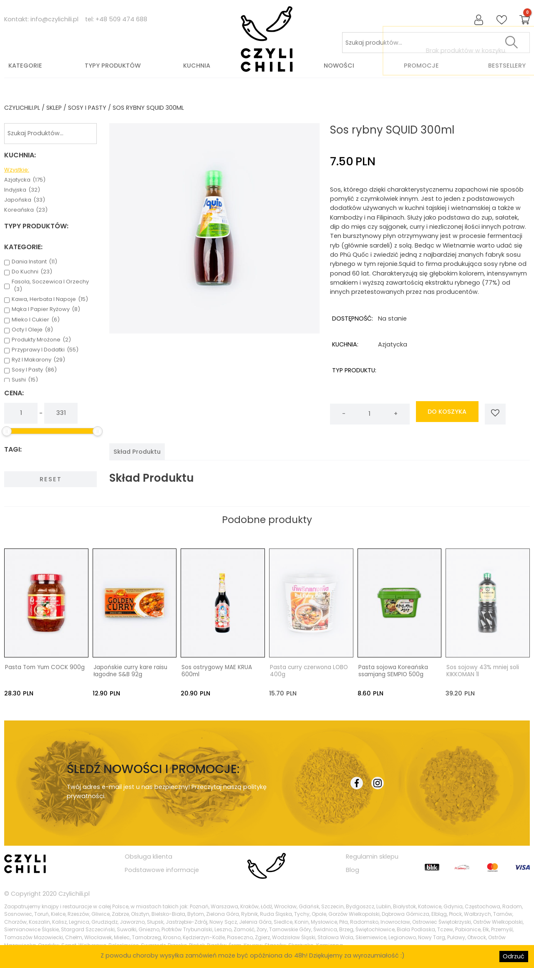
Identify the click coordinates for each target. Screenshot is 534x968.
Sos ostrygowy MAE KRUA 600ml (216, 670)
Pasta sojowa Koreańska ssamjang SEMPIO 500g (393, 670)
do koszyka (447, 413)
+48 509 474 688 (121, 19)
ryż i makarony (38, 360)
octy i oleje (32, 330)
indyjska (22, 190)
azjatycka (24, 180)
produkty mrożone (41, 340)
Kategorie (25, 65)
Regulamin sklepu (372, 856)
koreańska (26, 210)
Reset (51, 479)
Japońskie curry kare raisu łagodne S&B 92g (130, 670)
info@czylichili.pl (54, 19)
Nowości (339, 65)
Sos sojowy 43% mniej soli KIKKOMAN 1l (482, 670)
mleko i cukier (36, 320)
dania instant (34, 261)
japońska (24, 200)
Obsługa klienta (148, 856)
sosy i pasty (87, 108)
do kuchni (32, 271)
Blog (352, 869)
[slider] (7, 431)
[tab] (137, 451)
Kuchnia (196, 65)
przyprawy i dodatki (45, 350)
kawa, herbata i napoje (50, 299)
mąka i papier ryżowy (46, 309)
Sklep (54, 108)
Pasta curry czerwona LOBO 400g (309, 670)
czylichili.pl (22, 108)
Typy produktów (113, 65)
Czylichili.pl (74, 894)
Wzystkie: (16, 170)
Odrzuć (513, 956)
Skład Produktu (137, 451)
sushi (25, 380)
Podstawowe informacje (162, 869)
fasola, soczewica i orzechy (50, 285)
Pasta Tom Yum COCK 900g (45, 667)
